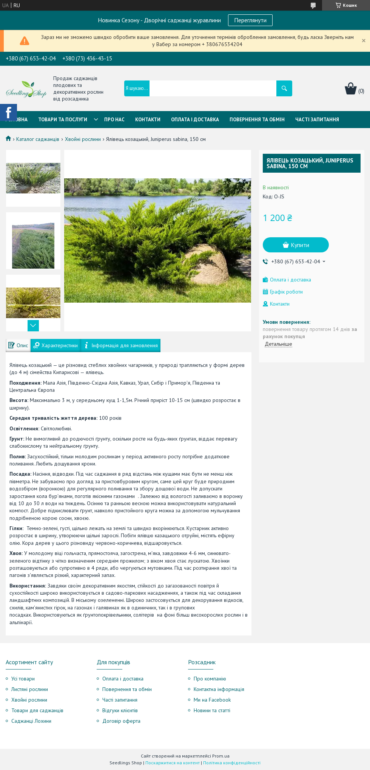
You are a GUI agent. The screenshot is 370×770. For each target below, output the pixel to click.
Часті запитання (317, 119)
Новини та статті (212, 710)
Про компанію (210, 678)
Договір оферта (121, 720)
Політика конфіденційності (232, 762)
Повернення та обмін (257, 119)
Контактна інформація (219, 689)
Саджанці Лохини (31, 720)
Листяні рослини (29, 689)
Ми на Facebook (212, 699)
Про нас (114, 119)
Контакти (147, 119)
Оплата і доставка (122, 678)
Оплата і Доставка (195, 119)
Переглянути (250, 20)
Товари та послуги (62, 119)
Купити (300, 245)
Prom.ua (221, 756)
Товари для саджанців (37, 710)
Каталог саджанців (37, 139)
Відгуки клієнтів (120, 710)
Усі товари (23, 678)
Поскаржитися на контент (172, 762)
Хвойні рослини (83, 139)
